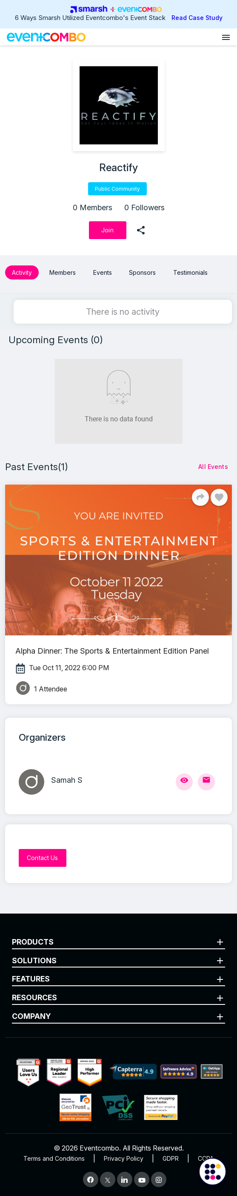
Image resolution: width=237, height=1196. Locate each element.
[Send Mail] (206, 781)
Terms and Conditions (54, 1158)
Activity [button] (22, 272)
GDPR (171, 1158)
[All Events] (213, 466)
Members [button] (62, 272)
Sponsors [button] (142, 272)
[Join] (107, 230)
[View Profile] (184, 781)
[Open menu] (225, 36)
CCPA (206, 1158)
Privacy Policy (123, 1158)
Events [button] (102, 272)
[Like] (219, 497)
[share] (140, 230)
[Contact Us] (42, 858)
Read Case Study (197, 17)
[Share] (200, 497)
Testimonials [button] (190, 272)
